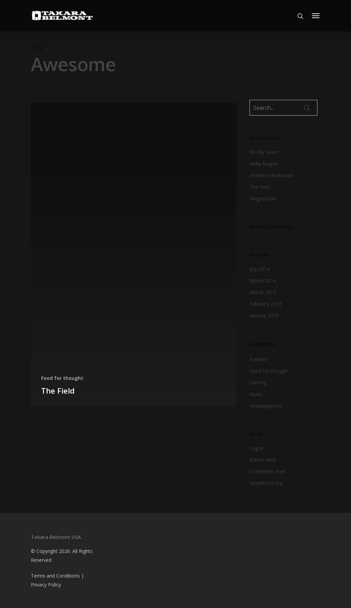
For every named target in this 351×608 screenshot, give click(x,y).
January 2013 (264, 315)
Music (256, 394)
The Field (260, 187)
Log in (256, 448)
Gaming (258, 382)
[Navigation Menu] (316, 15)
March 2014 (263, 280)
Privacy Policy (46, 584)
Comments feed (268, 471)
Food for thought (62, 378)
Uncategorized (266, 405)
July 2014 (259, 269)
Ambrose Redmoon (271, 175)
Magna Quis (263, 198)
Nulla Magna (264, 163)
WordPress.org (266, 483)
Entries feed (263, 460)
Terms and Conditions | (57, 575)
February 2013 (265, 304)
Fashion (258, 359)
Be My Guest (264, 152)
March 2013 (263, 292)
